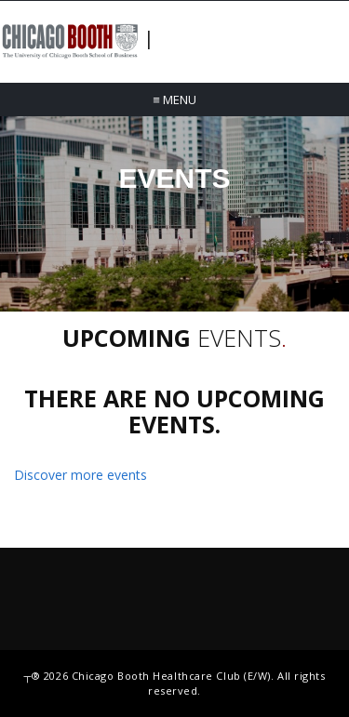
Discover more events (80, 475)
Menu (174, 99)
